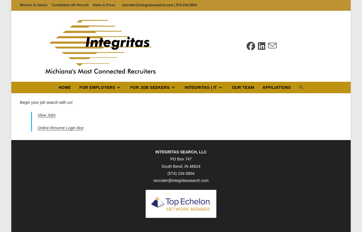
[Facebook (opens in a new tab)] (251, 46)
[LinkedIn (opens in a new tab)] (261, 46)
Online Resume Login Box (61, 128)
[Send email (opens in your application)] (272, 46)
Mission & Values (34, 5)
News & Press (104, 5)
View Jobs (47, 115)
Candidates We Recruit (70, 5)
